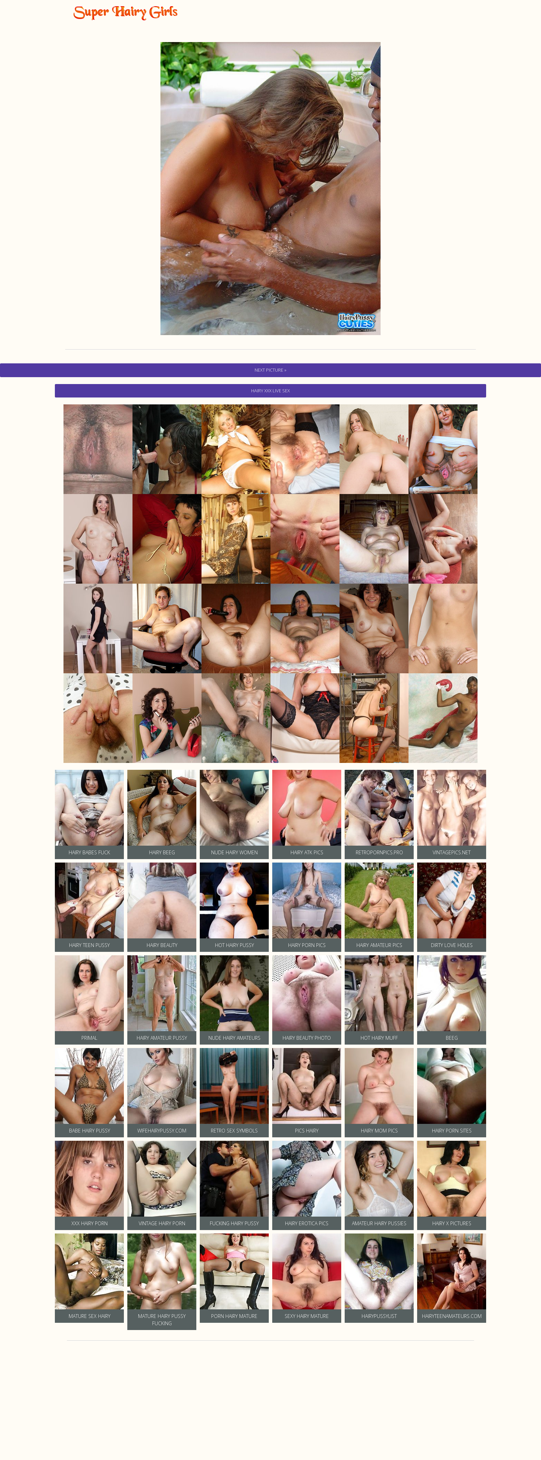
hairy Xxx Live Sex (270, 390)
